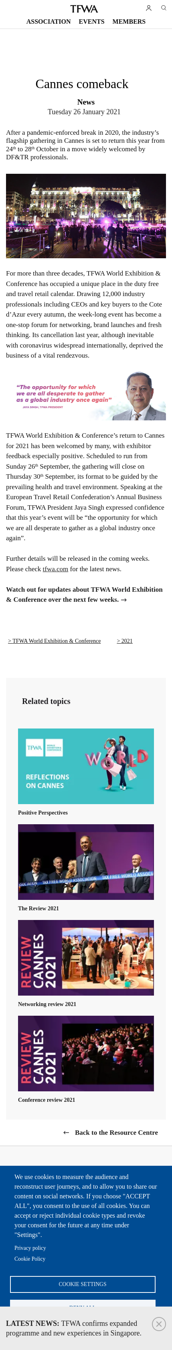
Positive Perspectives (43, 813)
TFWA (84, 9)
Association (48, 21)
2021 (127, 641)
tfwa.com (56, 569)
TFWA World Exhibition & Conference (56, 641)
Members (129, 21)
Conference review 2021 (46, 1100)
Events (92, 21)
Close (159, 1324)
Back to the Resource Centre (116, 1132)
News (86, 102)
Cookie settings (83, 1284)
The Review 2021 (38, 908)
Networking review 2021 (47, 1004)
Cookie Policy (29, 1259)
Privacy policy (30, 1248)
